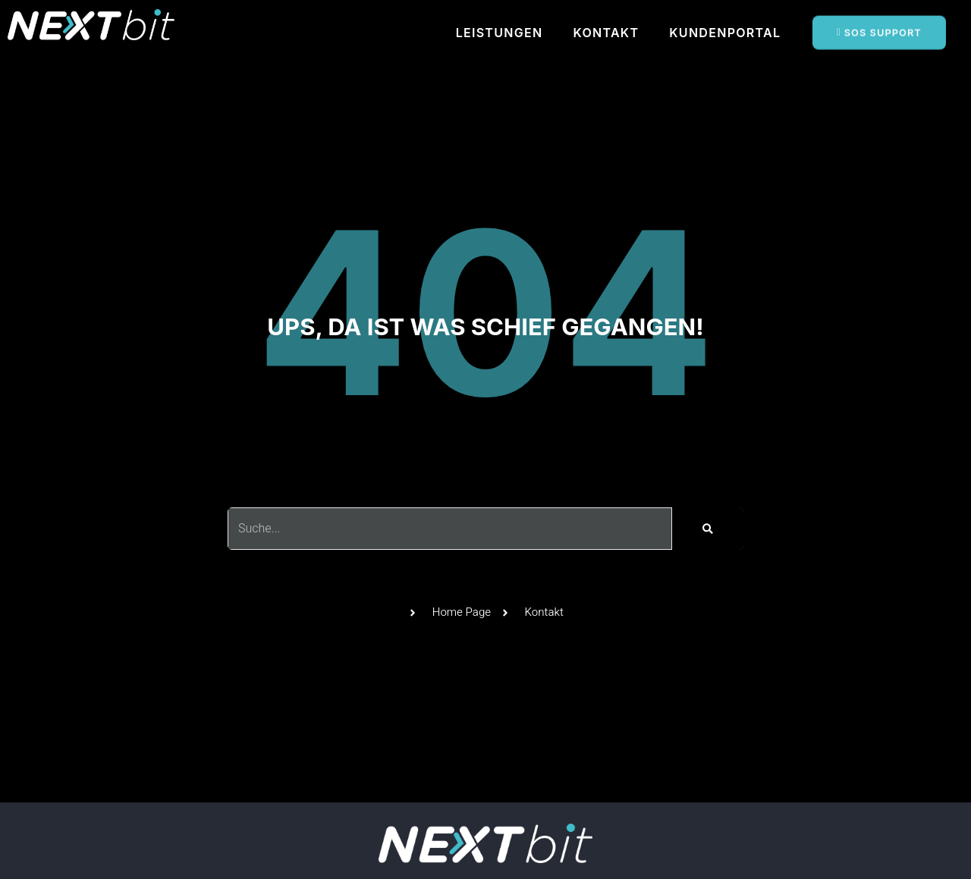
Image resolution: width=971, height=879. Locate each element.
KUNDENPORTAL (725, 32)
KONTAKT (606, 32)
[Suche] (707, 528)
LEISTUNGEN (499, 32)
